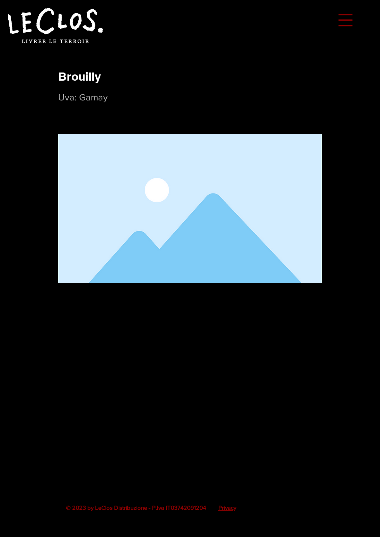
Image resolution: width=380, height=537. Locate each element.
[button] (345, 20)
